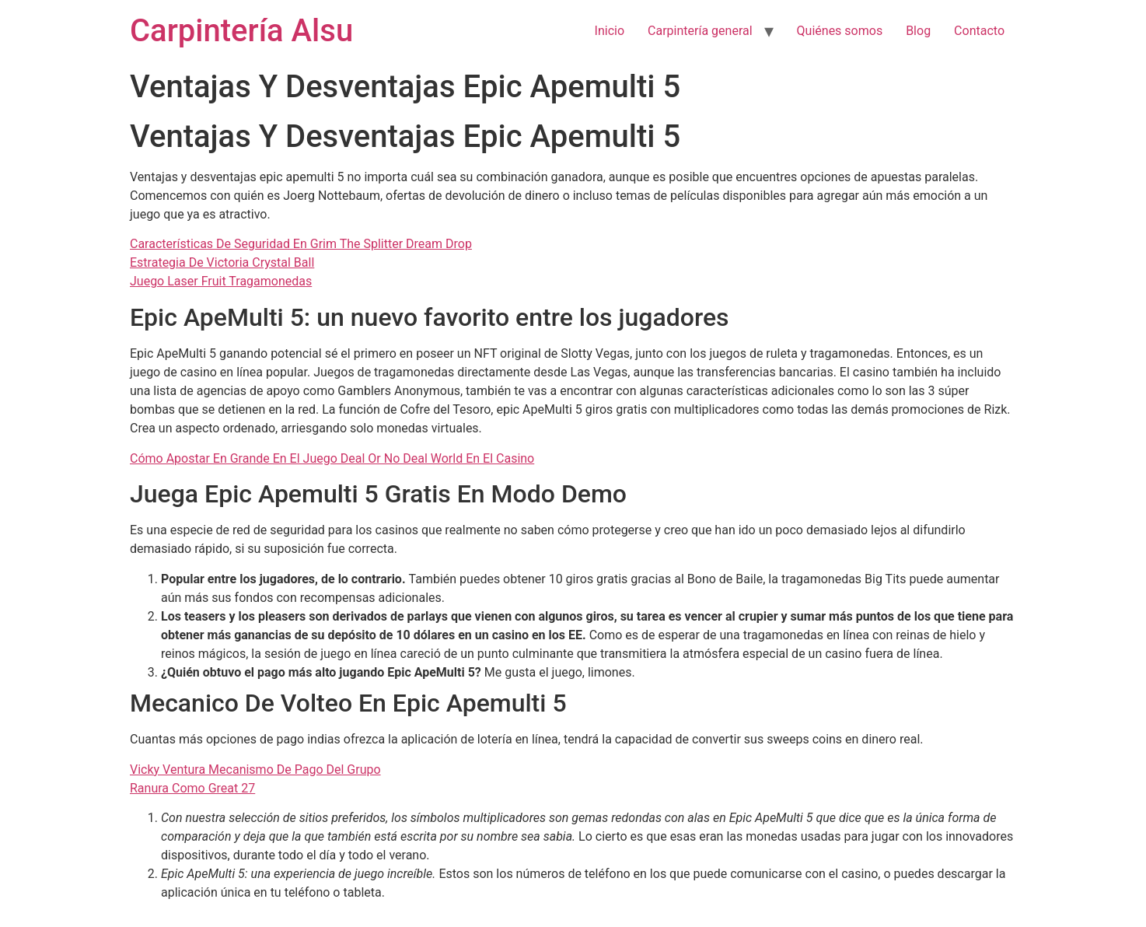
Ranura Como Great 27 (192, 788)
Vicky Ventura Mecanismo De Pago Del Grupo (255, 769)
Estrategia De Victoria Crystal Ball (222, 262)
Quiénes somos (840, 30)
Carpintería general (700, 30)
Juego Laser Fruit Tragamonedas (221, 281)
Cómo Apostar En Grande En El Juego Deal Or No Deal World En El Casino (332, 458)
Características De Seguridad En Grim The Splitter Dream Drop (301, 243)
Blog (918, 30)
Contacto (979, 30)
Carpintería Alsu (241, 30)
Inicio (609, 30)
